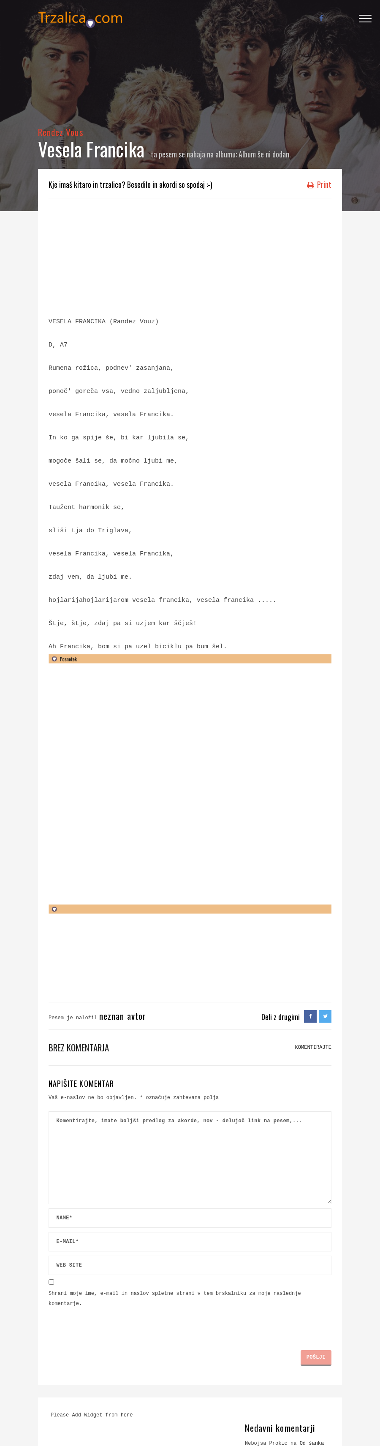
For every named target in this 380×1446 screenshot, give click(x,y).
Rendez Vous (61, 131)
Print (319, 184)
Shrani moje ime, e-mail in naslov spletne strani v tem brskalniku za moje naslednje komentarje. (175, 1299)
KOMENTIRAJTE (313, 1048)
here (127, 1415)
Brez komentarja (79, 1047)
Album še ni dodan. (265, 154)
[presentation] (113, 1325)
